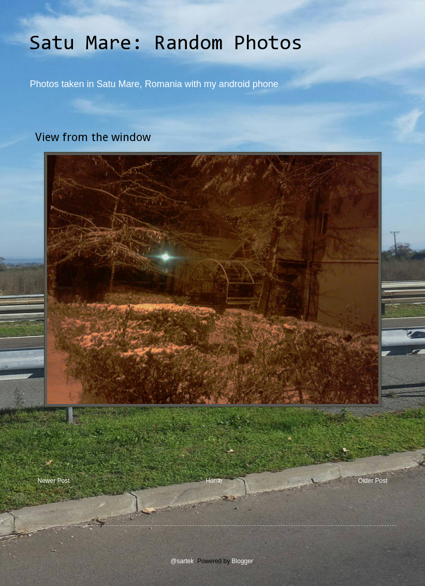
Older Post (373, 480)
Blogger (242, 561)
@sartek (182, 561)
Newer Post (54, 480)
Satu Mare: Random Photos (165, 44)
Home (214, 480)
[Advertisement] (213, 448)
